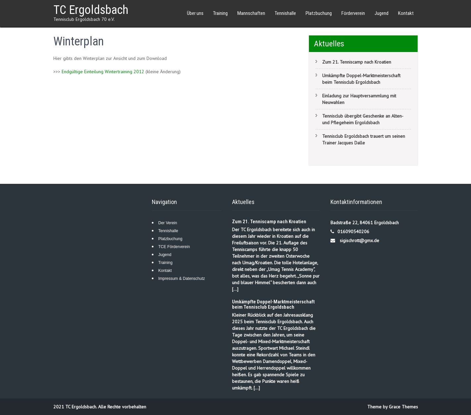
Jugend (381, 13)
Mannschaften (251, 13)
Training (220, 13)
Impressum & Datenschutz (181, 278)
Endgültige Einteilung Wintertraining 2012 (103, 72)
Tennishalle (285, 13)
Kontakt (406, 13)
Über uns (195, 13)
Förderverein (353, 13)
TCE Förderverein (174, 246)
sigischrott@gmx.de (359, 240)
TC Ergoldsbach (90, 10)
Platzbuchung (319, 13)
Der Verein (167, 223)
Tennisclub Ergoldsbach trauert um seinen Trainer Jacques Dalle (363, 139)
